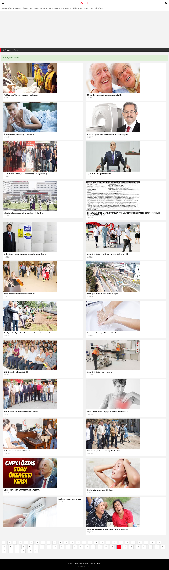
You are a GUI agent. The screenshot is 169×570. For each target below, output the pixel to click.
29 (11, 547)
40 (81, 547)
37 (61, 547)
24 (139, 543)
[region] (84, 29)
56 (17, 551)
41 (87, 547)
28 (4, 547)
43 (99, 547)
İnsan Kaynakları (83, 563)
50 (144, 547)
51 (150, 547)
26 (152, 543)
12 (66, 543)
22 (127, 543)
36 (55, 547)
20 (114, 543)
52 (156, 547)
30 (17, 547)
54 (4, 551)
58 (30, 551)
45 (112, 547)
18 (102, 543)
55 (10, 551)
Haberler (9, 50)
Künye (76, 563)
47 (125, 547)
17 (96, 543)
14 (78, 543)
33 (36, 547)
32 (29, 547)
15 (84, 543)
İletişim (99, 563)
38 (68, 547)
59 (36, 551)
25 (146, 543)
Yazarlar (70, 563)
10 (54, 543)
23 (133, 543)
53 (163, 547)
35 (49, 547)
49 (137, 547)
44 (106, 547)
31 (23, 547)
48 (131, 547)
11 (60, 543)
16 (90, 543)
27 (159, 543)
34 (42, 547)
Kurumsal (92, 563)
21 (120, 543)
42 (93, 547)
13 (72, 543)
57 (23, 551)
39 (74, 547)
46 (118, 547)
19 (108, 543)
